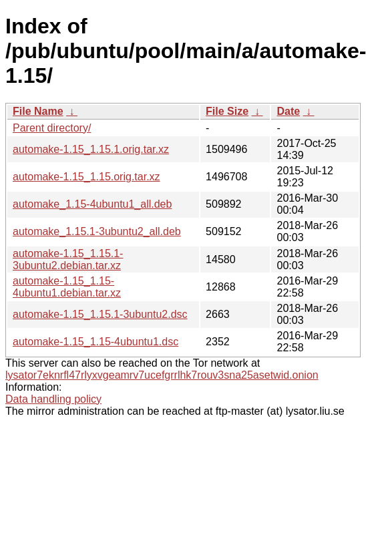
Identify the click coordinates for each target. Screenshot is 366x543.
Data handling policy (53, 399)
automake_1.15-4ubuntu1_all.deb (92, 204)
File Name (38, 111)
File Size (227, 111)
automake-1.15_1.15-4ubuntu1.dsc (95, 341)
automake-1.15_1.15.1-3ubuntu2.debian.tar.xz (68, 259)
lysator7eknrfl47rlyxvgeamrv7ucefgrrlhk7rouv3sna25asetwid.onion (162, 375)
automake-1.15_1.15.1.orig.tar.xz (91, 149)
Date (288, 111)
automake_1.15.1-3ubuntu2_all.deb (97, 231)
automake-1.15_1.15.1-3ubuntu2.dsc (100, 314)
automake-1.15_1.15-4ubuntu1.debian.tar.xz (67, 287)
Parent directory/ (52, 128)
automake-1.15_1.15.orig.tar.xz (86, 176)
